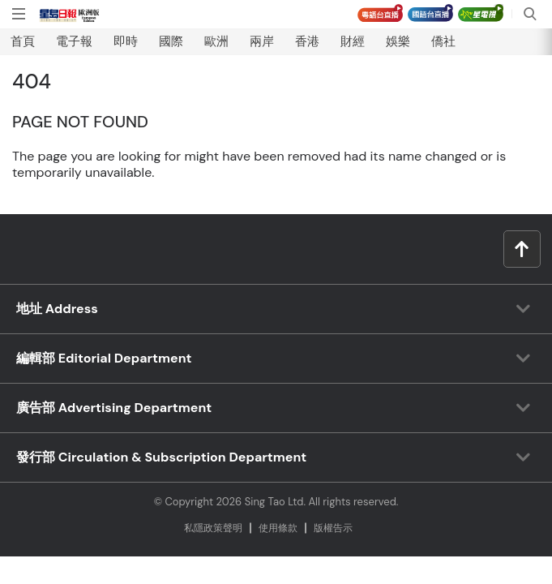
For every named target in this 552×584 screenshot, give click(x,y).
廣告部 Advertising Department (114, 407)
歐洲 (216, 41)
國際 (171, 41)
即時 (125, 41)
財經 (352, 41)
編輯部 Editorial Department (104, 358)
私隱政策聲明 (213, 528)
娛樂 (398, 41)
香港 (307, 41)
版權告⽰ (333, 528)
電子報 (74, 41)
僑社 (443, 41)
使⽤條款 (278, 528)
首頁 (23, 41)
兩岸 (262, 41)
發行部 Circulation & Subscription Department (161, 457)
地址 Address (57, 308)
